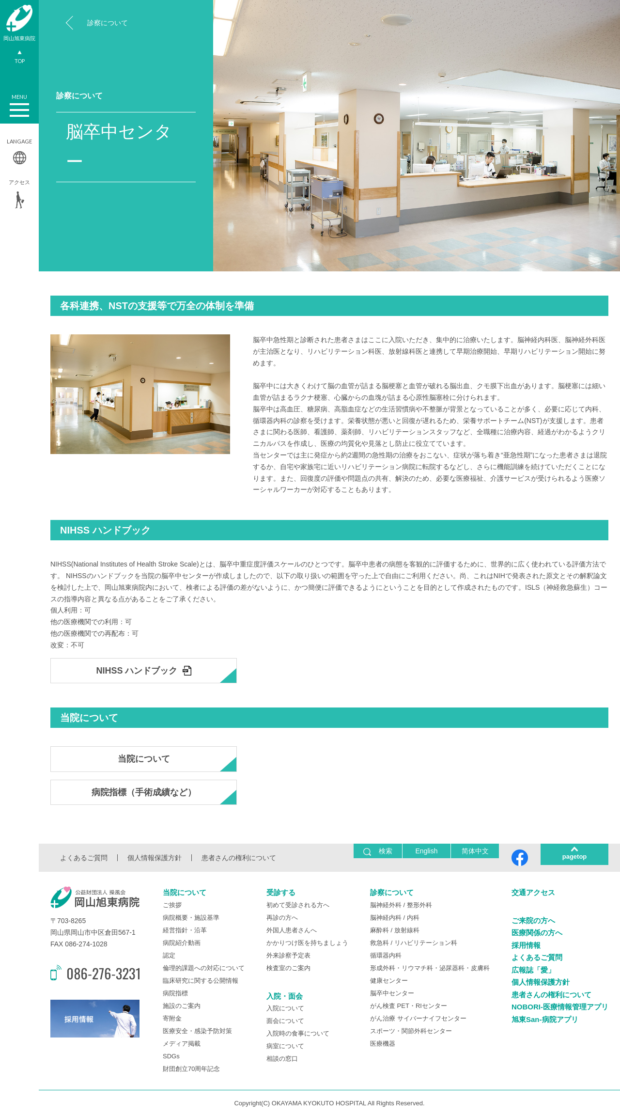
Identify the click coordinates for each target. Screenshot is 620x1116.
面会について (285, 1020)
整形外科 (419, 905)
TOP (20, 58)
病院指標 (175, 993)
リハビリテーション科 (425, 942)
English (427, 851)
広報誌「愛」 (533, 970)
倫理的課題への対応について (204, 968)
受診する (280, 892)
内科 (413, 917)
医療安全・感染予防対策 (197, 1031)
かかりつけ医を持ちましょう (307, 942)
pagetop (574, 856)
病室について (285, 1046)
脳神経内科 (386, 917)
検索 (377, 851)
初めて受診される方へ (297, 905)
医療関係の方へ (537, 932)
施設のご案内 (182, 1005)
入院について (285, 1008)
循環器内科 (386, 955)
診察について (107, 23)
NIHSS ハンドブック (136, 671)
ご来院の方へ (533, 920)
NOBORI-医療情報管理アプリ (560, 1007)
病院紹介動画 (182, 942)
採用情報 (526, 945)
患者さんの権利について (239, 858)
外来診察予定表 (288, 955)
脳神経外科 (386, 905)
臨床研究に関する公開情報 (200, 980)
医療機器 (382, 1043)
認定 (169, 955)
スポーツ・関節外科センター (411, 1031)
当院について (144, 759)
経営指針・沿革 (185, 930)
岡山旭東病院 (19, 23)
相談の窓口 (282, 1058)
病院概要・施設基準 (191, 917)
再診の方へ (282, 917)
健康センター (389, 980)
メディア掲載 (182, 1043)
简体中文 (475, 851)
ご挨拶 (172, 905)
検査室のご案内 (288, 968)
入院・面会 (284, 996)
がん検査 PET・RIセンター (408, 1005)
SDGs (171, 1056)
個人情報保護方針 (154, 858)
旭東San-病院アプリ (545, 1019)
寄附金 (172, 1018)
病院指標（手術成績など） (144, 792)
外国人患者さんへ (291, 930)
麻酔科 (379, 930)
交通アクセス (533, 892)
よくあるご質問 (84, 858)
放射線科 (406, 930)
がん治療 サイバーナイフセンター (418, 1018)
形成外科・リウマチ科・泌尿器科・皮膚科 (430, 968)
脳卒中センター (392, 993)
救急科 (379, 942)
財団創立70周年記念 (191, 1068)
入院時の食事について (297, 1033)
